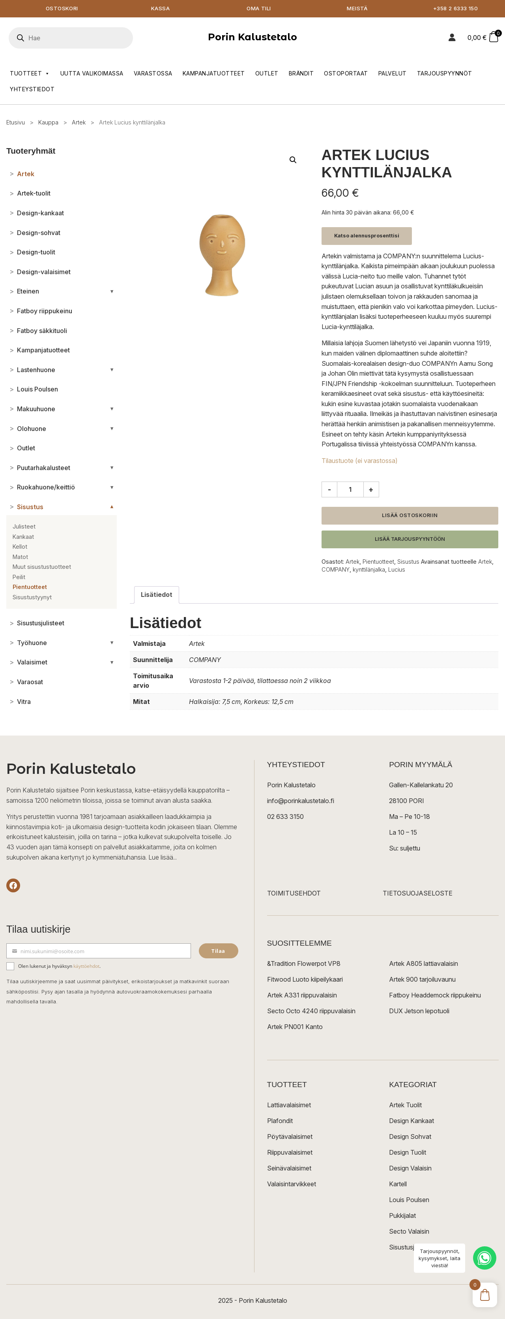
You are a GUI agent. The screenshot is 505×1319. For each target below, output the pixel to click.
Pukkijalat (402, 1216)
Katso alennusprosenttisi (366, 236)
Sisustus (408, 562)
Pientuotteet (378, 562)
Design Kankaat (411, 1121)
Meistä (357, 9)
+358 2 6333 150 (455, 9)
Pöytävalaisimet (289, 1137)
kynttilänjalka (369, 569)
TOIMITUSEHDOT (294, 894)
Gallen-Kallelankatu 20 (421, 785)
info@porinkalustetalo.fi (300, 801)
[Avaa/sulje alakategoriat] (112, 291)
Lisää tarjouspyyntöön (410, 539)
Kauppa (48, 122)
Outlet (267, 73)
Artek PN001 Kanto (295, 1027)
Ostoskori (62, 9)
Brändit (301, 73)
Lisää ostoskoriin (410, 516)
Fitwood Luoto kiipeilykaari (305, 980)
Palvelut (392, 73)
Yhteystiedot (32, 89)
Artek (79, 122)
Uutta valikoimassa (91, 73)
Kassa (160, 9)
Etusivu (15, 122)
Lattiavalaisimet (289, 1105)
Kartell (398, 1184)
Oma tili (258, 9)
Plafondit (280, 1121)
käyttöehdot (86, 966)
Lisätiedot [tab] (156, 595)
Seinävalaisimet (289, 1168)
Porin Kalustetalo (252, 37)
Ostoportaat (346, 73)
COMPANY (336, 569)
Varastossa (153, 73)
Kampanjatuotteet (214, 73)
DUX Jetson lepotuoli (419, 1011)
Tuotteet (30, 74)
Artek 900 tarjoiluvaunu (422, 980)
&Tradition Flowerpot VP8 (303, 964)
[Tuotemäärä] (350, 490)
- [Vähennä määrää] (329, 490)
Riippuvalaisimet (289, 1153)
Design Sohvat (410, 1137)
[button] (293, 160)
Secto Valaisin (409, 1232)
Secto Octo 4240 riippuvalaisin (311, 1011)
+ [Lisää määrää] (371, 490)
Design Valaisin (410, 1168)
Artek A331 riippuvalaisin (302, 995)
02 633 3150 (285, 817)
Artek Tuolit (405, 1105)
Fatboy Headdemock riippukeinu (435, 995)
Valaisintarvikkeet (291, 1184)
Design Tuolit (407, 1153)
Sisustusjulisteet (411, 1247)
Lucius (396, 569)
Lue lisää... (162, 858)
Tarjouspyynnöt (444, 73)
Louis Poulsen (409, 1200)
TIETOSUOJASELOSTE (418, 894)
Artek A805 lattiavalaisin (423, 964)
